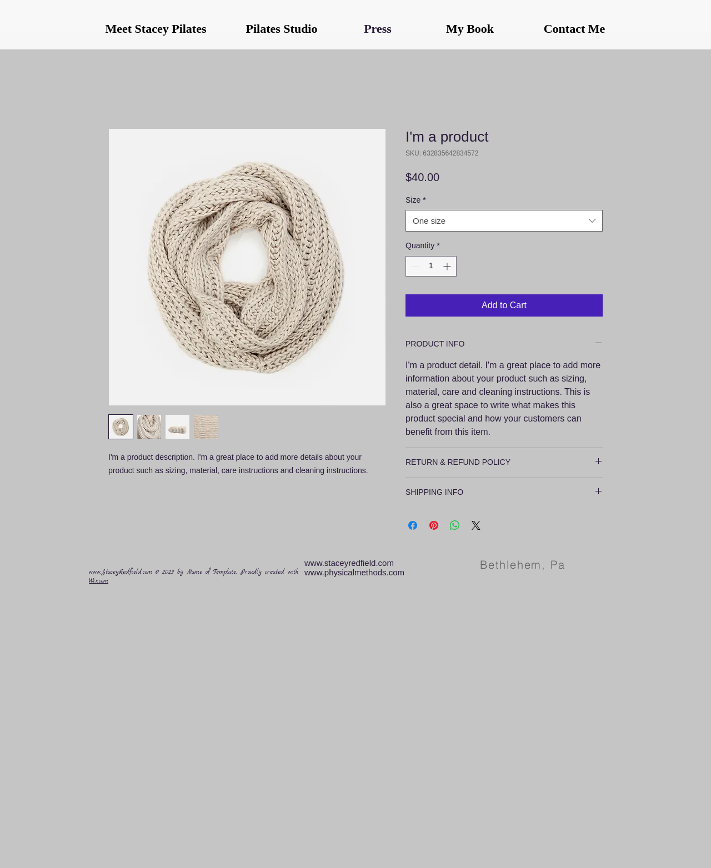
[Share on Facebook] (412, 525)
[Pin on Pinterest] (433, 525)
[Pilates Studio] (282, 29)
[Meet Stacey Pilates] (156, 29)
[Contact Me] (574, 29)
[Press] (377, 29)
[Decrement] (414, 266)
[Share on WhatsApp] (455, 525)
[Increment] (448, 266)
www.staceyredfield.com (349, 563)
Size (415, 199)
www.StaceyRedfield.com (120, 572)
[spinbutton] (431, 266)
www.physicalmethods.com (354, 572)
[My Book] (469, 29)
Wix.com (98, 581)
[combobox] (504, 221)
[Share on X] (476, 525)
